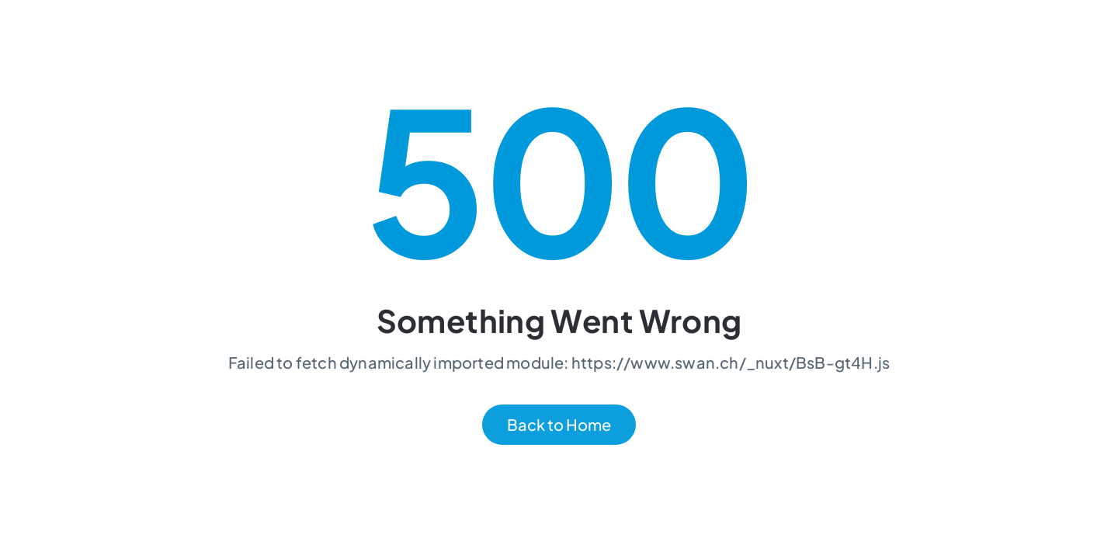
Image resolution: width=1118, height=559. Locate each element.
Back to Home (559, 425)
